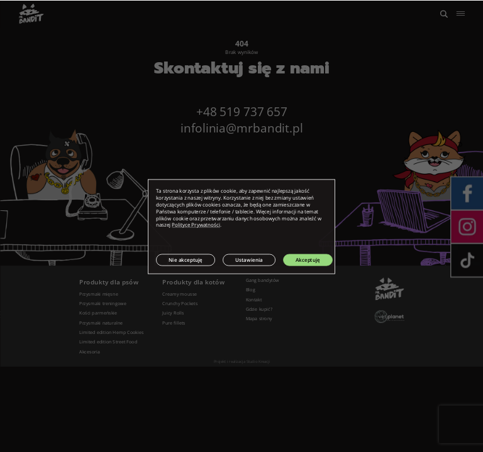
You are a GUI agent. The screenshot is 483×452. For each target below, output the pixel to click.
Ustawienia (249, 259)
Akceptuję (308, 259)
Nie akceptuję (186, 259)
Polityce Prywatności (196, 224)
